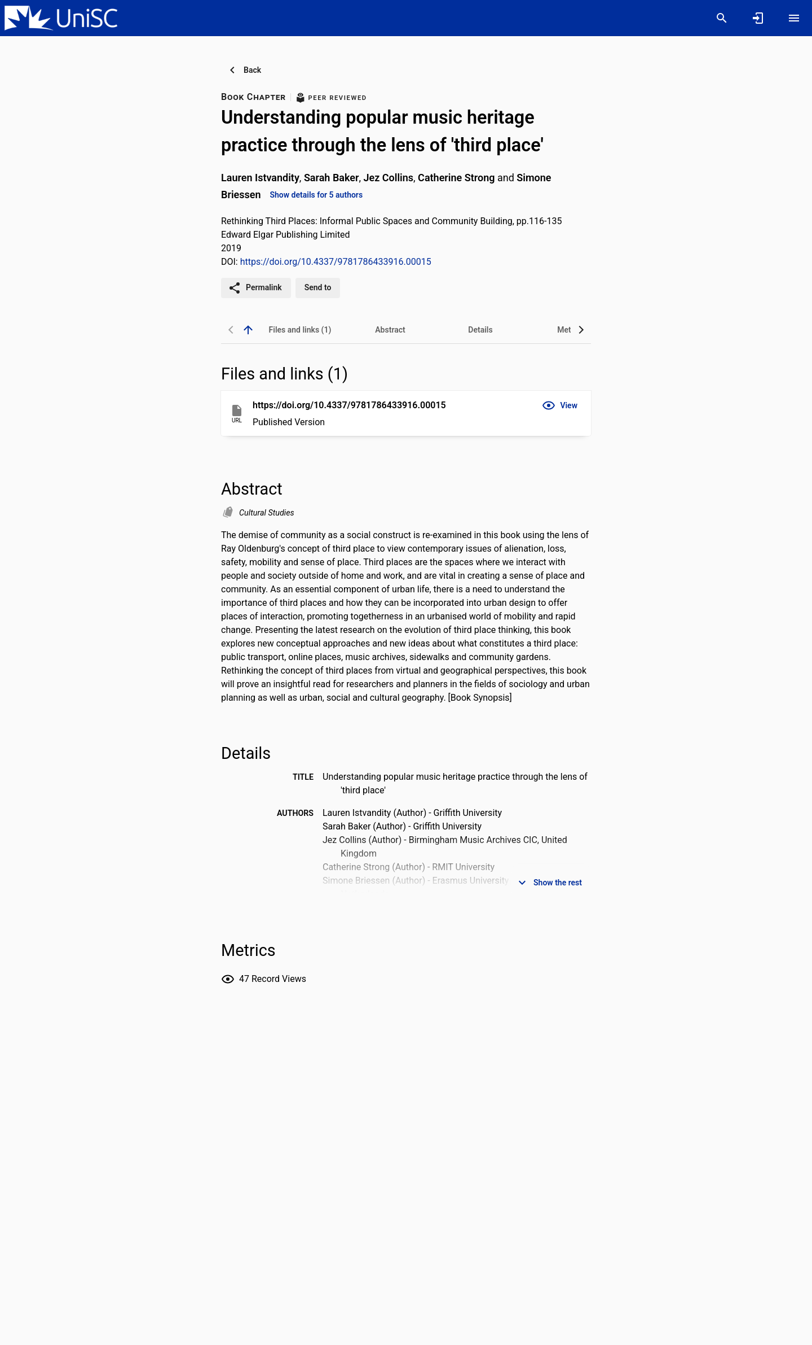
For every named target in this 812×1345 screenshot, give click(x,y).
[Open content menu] (793, 18)
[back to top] (248, 330)
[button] (559, 405)
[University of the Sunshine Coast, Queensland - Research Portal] (61, 17)
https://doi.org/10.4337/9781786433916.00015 (335, 261)
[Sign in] (757, 18)
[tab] (300, 329)
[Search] (721, 18)
